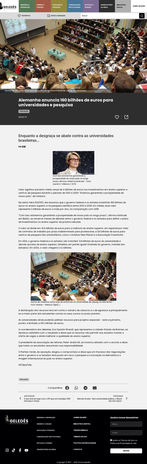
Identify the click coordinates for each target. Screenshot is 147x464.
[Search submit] (142, 15)
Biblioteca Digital (121, 6)
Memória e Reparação (25, 6)
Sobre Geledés (139, 6)
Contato (78, 449)
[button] (67, 388)
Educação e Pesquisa (57, 6)
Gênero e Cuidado (40, 6)
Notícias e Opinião (89, 6)
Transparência (81, 430)
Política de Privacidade (85, 443)
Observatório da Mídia (107, 6)
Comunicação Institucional (75, 6)
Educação (24, 111)
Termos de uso (80, 437)
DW (24, 146)
